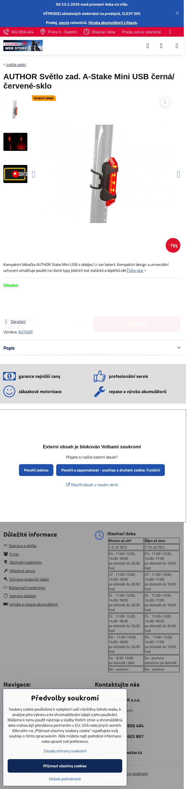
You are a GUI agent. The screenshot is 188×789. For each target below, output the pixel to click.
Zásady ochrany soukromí (64, 751)
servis (64, 22)
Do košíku (137, 303)
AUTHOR (25, 332)
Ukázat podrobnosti (65, 778)
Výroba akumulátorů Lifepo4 (112, 22)
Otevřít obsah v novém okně (92, 485)
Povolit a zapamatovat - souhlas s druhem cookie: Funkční (110, 470)
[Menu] (177, 45)
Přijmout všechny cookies (65, 766)
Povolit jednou (36, 470)
